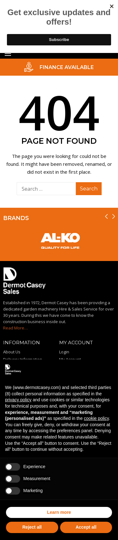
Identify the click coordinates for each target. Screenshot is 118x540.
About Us (11, 352)
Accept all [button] (86, 527)
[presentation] (106, 216)
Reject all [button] (32, 527)
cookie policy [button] (96, 418)
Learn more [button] (59, 512)
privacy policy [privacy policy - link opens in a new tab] (18, 399)
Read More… (15, 328)
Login (64, 352)
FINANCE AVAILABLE (67, 67)
